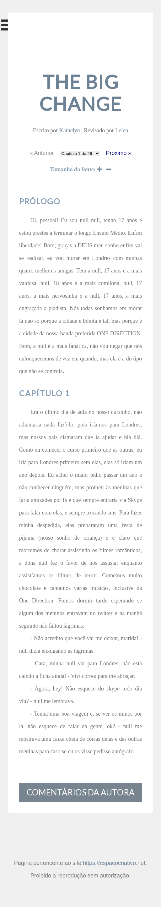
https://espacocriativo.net (114, 863)
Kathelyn (69, 130)
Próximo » (118, 153)
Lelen (121, 130)
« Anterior (42, 153)
